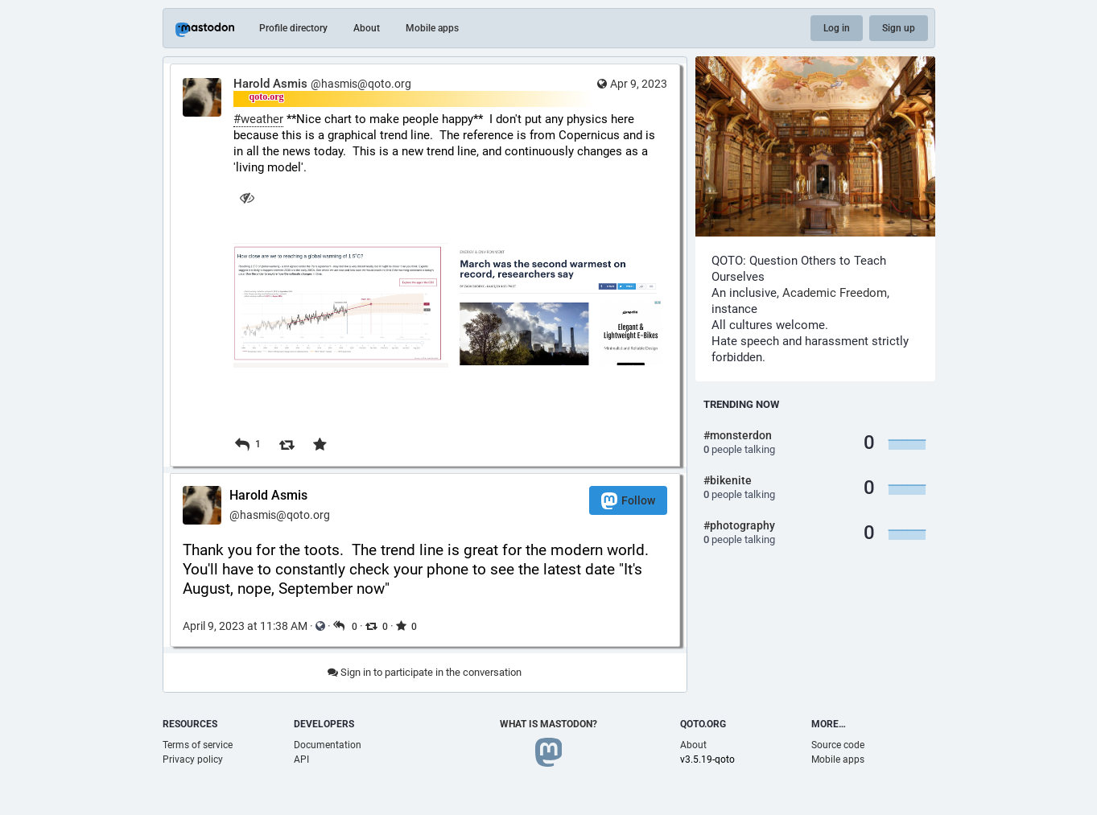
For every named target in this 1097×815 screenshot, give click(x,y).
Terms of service (198, 745)
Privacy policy (193, 759)
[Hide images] (247, 197)
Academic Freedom (834, 293)
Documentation (327, 745)
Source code (837, 745)
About (366, 28)
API (301, 759)
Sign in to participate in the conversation (425, 672)
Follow (628, 500)
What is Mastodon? (548, 724)
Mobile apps (432, 28)
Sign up (898, 28)
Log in (836, 28)
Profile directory (293, 28)
